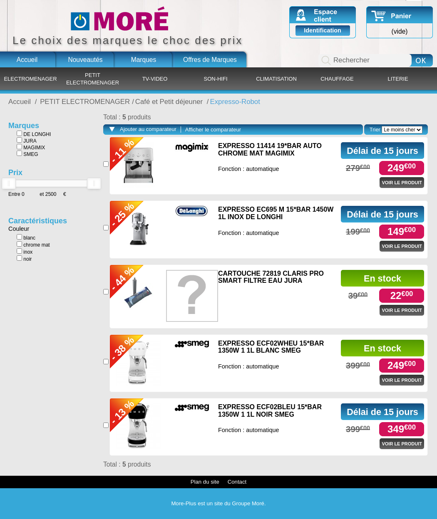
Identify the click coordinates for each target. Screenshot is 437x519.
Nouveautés (85, 59)
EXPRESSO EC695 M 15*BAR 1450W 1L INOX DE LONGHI (275, 213)
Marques (143, 59)
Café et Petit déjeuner (170, 102)
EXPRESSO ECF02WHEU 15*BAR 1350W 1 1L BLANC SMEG (271, 347)
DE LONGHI (34, 134)
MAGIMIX (31, 147)
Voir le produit (402, 182)
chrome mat (33, 244)
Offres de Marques (210, 59)
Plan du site (205, 482)
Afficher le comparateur (213, 129)
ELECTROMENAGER (30, 79)
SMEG (27, 154)
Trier (375, 129)
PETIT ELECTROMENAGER (92, 79)
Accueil (27, 59)
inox (24, 251)
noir (24, 258)
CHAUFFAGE (336, 79)
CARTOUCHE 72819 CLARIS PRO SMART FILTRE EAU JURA (271, 277)
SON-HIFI (215, 79)
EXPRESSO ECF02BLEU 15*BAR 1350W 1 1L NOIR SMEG (270, 410)
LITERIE (397, 79)
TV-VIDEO (155, 79)
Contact (237, 482)
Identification (322, 30)
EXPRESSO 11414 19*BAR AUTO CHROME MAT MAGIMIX (270, 149)
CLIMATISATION (276, 79)
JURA (27, 140)
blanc (26, 237)
